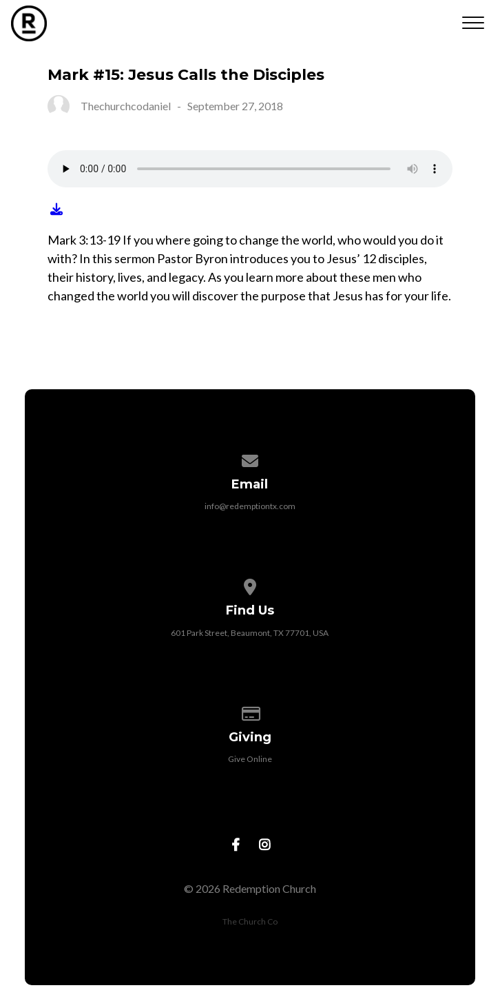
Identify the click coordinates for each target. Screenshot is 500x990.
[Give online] (250, 711)
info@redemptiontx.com (250, 506)
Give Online (250, 759)
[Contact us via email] (250, 458)
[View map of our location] (250, 584)
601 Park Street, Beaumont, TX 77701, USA (250, 633)
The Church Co (250, 921)
